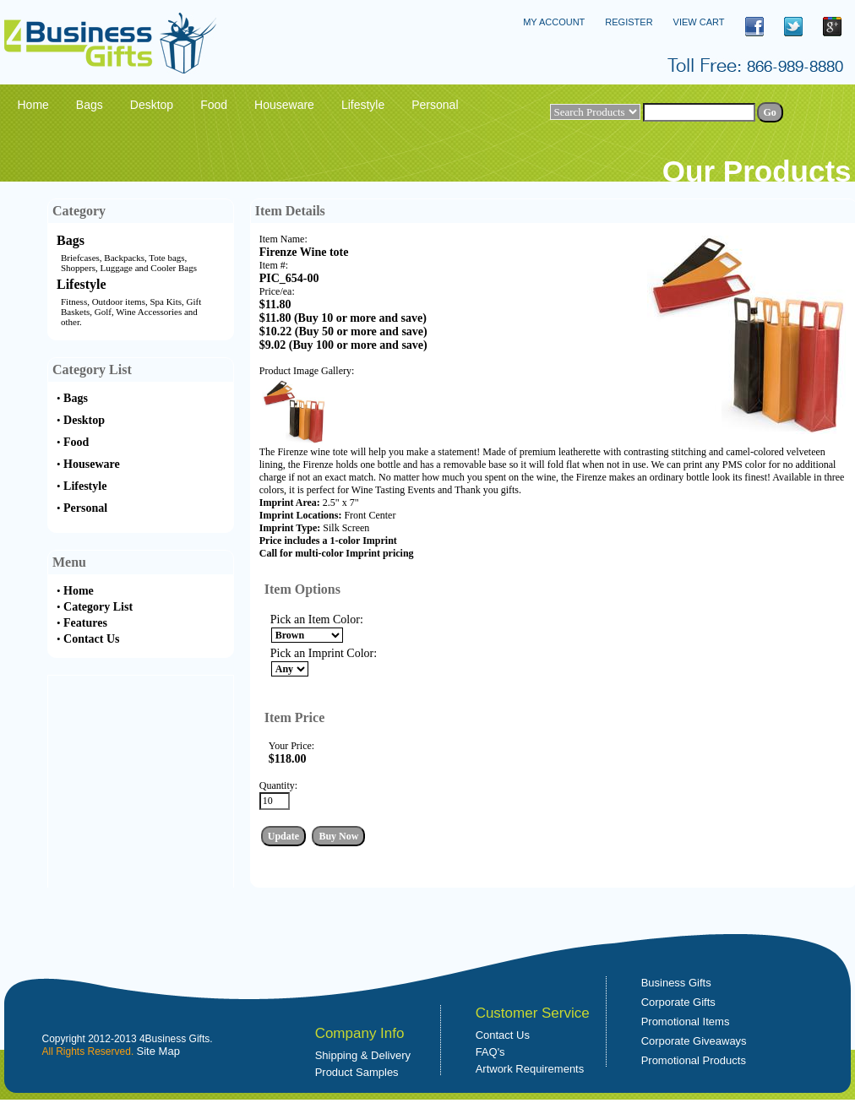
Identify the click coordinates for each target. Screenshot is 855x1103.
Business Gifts (676, 982)
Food (76, 442)
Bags (70, 240)
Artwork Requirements (530, 1068)
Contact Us (91, 639)
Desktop (84, 420)
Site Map (158, 1051)
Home (78, 590)
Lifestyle (81, 284)
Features (85, 623)
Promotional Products (693, 1060)
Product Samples (357, 1072)
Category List (98, 606)
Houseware (91, 464)
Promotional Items (685, 1021)
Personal (85, 508)
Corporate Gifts (678, 1002)
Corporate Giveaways (694, 1041)
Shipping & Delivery (363, 1055)
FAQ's (490, 1052)
